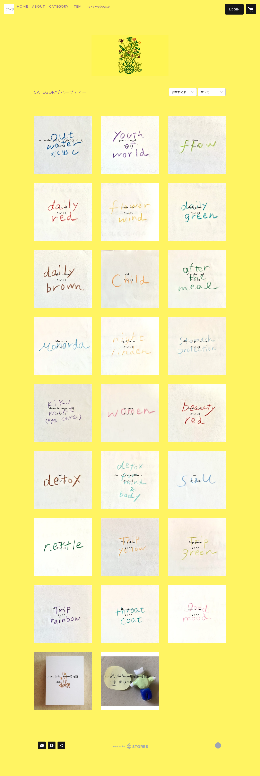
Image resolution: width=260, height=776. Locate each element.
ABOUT (48, 9)
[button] (234, 9)
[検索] (9, 9)
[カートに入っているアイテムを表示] (251, 9)
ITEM (87, 9)
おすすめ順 (179, 92)
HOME (32, 9)
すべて (205, 92)
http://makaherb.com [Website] (218, 745)
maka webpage (108, 9)
